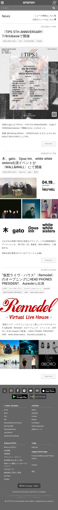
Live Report (35, 423)
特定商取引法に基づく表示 (13, 460)
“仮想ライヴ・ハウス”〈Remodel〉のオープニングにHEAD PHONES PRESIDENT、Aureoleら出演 (28, 279)
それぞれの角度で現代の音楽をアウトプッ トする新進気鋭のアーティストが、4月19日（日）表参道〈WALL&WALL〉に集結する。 (29, 244)
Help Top (35, 447)
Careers (6, 479)
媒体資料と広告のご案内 (12, 473)
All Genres (14, 406)
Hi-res (6, 410)
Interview (35, 413)
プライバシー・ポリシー (12, 457)
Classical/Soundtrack (11, 436)
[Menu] (2, 2)
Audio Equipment (38, 426)
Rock (6, 413)
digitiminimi (40, 501)
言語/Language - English (29, 486)
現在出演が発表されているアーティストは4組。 (22, 253)
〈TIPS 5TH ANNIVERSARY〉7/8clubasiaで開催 (23, 34)
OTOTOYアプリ (9, 469)
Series (34, 410)
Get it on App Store (48, 390)
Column (34, 416)
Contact (34, 465)
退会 (33, 471)
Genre (8, 406)
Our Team (7, 476)
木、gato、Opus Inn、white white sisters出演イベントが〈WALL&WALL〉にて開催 (27, 163)
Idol (5, 419)
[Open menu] (55, 2)
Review (34, 419)
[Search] (55, 8)
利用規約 (7, 454)
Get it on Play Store (20, 396)
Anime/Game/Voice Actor (13, 423)
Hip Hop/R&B (8, 426)
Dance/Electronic (10, 429)
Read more (48, 144)
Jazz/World (8, 432)
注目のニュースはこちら (44, 19)
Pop (5, 416)
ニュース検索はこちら (45, 15)
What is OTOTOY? (10, 447)
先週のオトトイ (37, 429)
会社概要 (7, 450)
